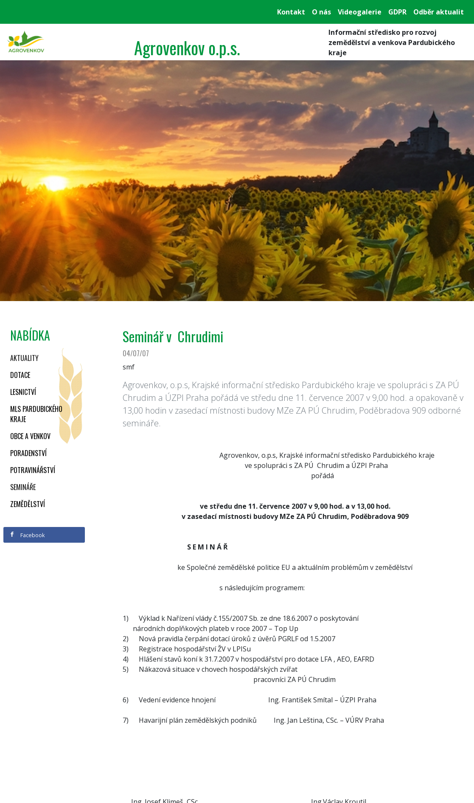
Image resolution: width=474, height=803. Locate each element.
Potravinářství (32, 470)
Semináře (23, 487)
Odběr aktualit (438, 12)
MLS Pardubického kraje (36, 414)
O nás (321, 12)
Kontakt (291, 12)
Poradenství (28, 453)
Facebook (27, 535)
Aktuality (24, 358)
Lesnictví (23, 392)
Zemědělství (27, 504)
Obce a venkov (30, 436)
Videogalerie (359, 12)
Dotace (20, 375)
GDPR (397, 12)
